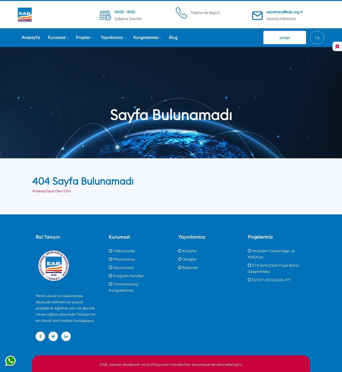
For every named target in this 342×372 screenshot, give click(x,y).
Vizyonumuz (121, 267)
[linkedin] (66, 336)
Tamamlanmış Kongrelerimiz (123, 286)
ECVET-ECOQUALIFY (269, 279)
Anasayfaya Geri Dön (51, 190)
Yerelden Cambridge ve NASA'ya (271, 253)
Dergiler (187, 258)
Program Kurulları (126, 275)
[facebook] (40, 336)
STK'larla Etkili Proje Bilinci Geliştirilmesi (273, 268)
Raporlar (188, 267)
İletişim (285, 38)
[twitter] (53, 336)
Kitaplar (187, 250)
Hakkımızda (122, 250)
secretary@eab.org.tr (284, 12)
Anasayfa (153, 131)
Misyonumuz (122, 258)
